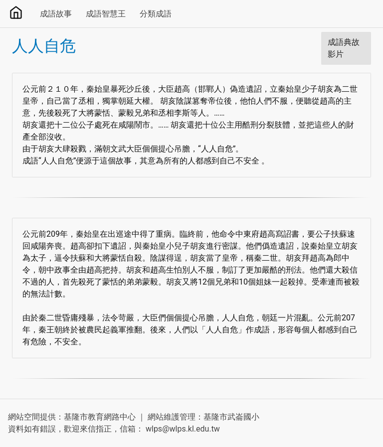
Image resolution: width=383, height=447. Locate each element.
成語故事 (56, 13)
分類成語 (156, 13)
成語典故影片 (344, 48)
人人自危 (44, 45)
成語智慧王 (106, 13)
